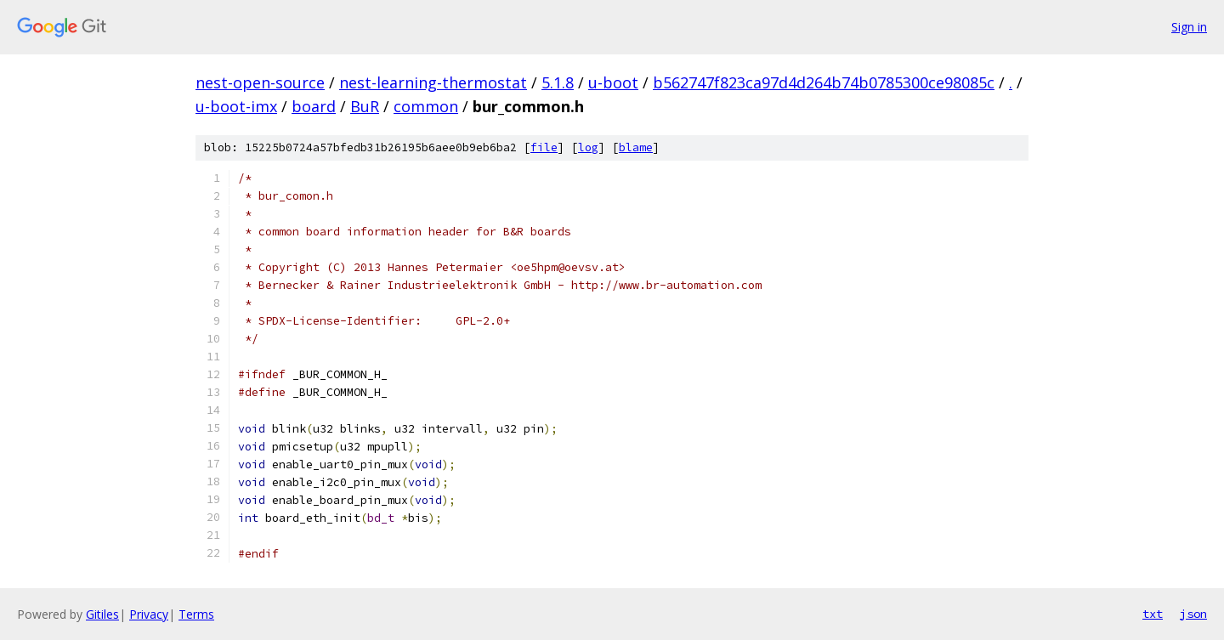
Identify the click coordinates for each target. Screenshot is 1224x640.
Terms (196, 614)
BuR (364, 106)
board (314, 106)
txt (1152, 613)
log (588, 147)
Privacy (148, 614)
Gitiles (102, 614)
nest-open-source (260, 82)
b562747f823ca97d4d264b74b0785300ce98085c (823, 82)
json (1193, 613)
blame (636, 147)
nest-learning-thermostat (433, 82)
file (544, 147)
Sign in (1189, 27)
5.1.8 (557, 82)
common (426, 106)
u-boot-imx (236, 106)
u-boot (613, 82)
